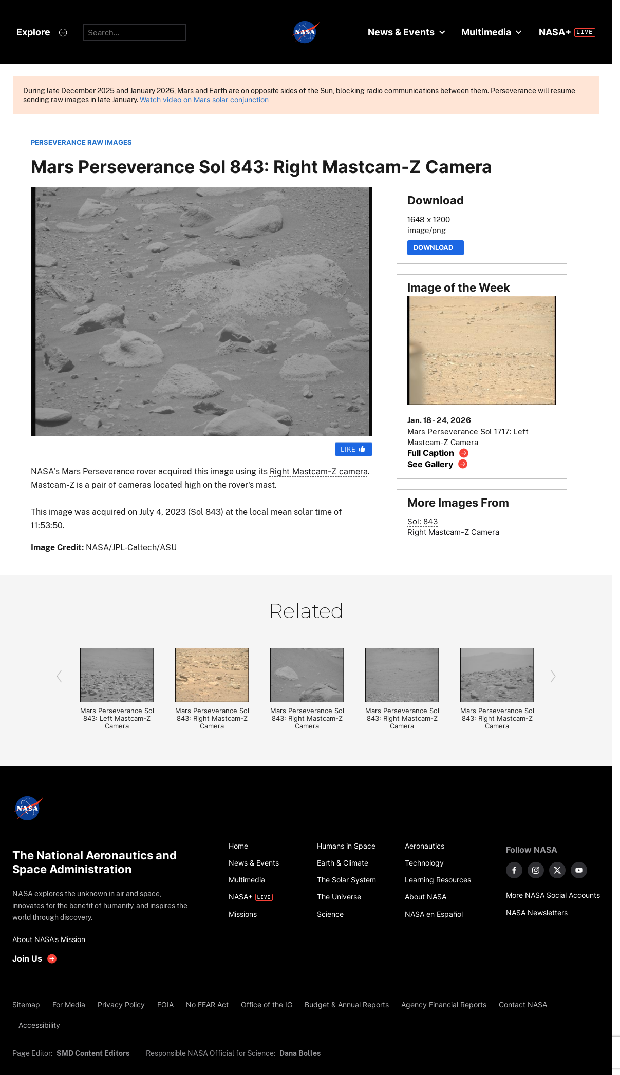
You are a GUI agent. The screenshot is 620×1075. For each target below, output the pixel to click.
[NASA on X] (557, 870)
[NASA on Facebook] (514, 870)
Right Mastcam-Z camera (319, 471)
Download (436, 248)
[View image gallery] (437, 464)
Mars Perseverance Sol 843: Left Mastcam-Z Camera (117, 718)
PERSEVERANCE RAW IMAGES (81, 142)
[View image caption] (438, 453)
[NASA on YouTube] (579, 870)
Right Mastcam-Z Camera (453, 532)
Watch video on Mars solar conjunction (204, 99)
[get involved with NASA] (35, 959)
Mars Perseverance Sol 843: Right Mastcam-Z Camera (212, 718)
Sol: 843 (422, 521)
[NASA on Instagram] (536, 870)
